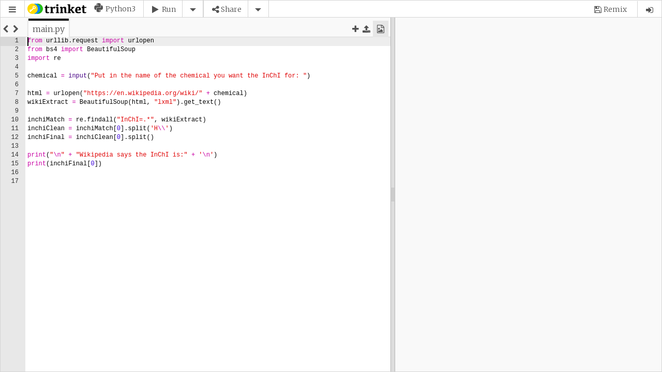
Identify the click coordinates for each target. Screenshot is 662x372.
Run (169, 9)
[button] (12, 10)
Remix (615, 9)
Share (231, 9)
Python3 (121, 8)
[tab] (49, 29)
